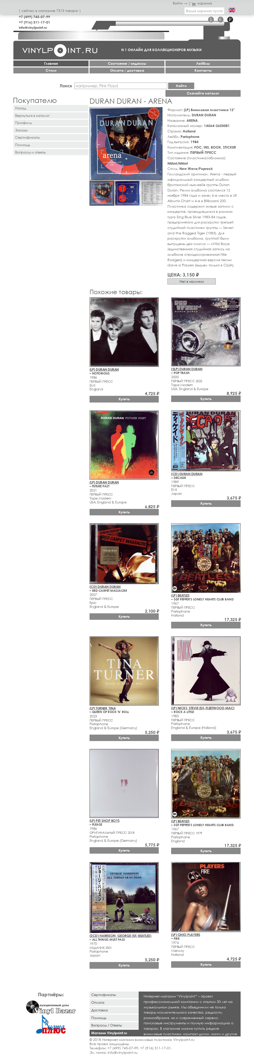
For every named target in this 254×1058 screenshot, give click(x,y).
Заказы (21, 130)
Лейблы (203, 63)
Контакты (203, 70)
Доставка (99, 1010)
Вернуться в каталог (32, 115)
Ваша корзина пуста (204, 11)
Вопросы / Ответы (106, 1025)
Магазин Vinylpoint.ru (109, 1033)
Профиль (23, 123)
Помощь (22, 145)
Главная (51, 63)
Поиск (66, 85)
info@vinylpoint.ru (33, 27)
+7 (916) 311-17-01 (34, 22)
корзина (201, 3)
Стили (51, 70)
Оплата (97, 1002)
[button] (158, 112)
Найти (181, 86)
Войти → (180, 3)
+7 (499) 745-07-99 (34, 17)
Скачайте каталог (203, 93)
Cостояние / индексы (127, 63)
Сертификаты (27, 137)
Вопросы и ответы (30, 152)
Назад (20, 108)
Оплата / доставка (127, 70)
